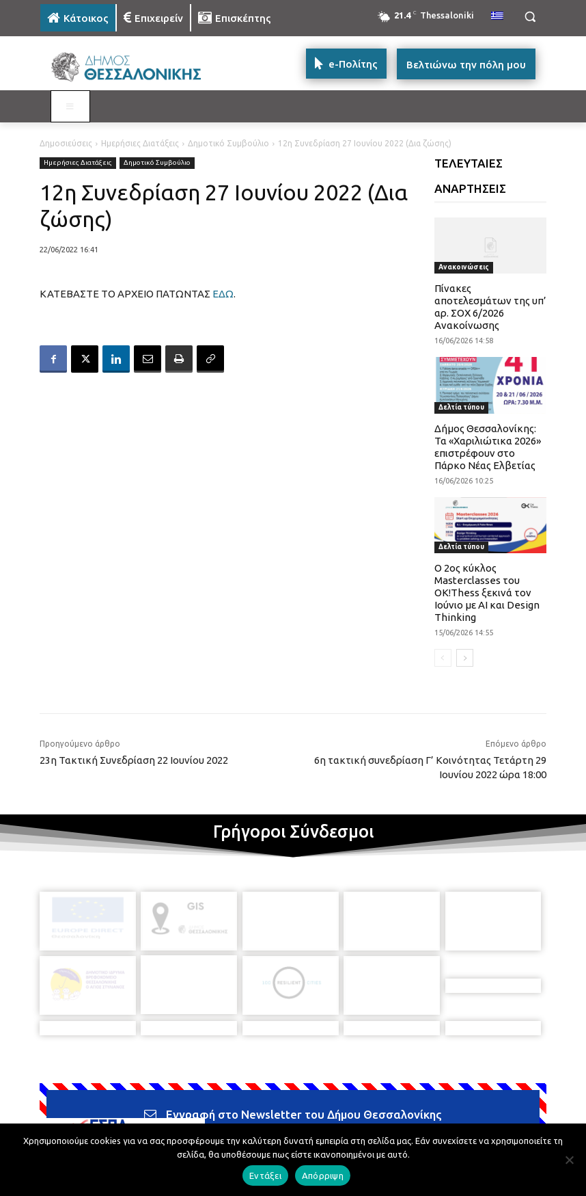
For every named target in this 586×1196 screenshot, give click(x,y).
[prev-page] (442, 658)
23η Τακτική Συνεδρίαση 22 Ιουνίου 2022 (134, 760)
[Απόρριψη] (569, 1160)
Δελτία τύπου (461, 407)
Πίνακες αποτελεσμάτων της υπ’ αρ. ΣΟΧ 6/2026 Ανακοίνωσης (490, 306)
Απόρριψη (323, 1175)
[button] (530, 17)
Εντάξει (265, 1175)
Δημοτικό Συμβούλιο (228, 143)
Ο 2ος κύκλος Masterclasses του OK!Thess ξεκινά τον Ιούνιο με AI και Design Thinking (487, 592)
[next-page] (464, 658)
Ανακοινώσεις (463, 267)
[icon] (388, 1118)
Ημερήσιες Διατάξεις (140, 143)
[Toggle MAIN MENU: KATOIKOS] (70, 106)
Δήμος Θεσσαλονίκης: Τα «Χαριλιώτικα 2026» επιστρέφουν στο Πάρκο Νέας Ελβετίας (487, 447)
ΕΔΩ (223, 294)
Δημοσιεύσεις (66, 143)
